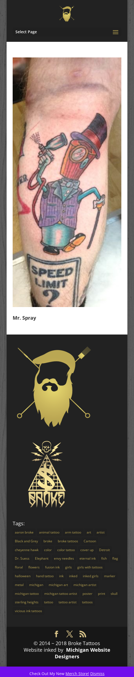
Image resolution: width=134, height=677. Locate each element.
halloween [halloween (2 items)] (23, 576)
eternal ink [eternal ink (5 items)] (88, 558)
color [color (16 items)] (48, 550)
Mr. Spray (24, 317)
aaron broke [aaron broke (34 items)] (24, 532)
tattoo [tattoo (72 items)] (48, 602)
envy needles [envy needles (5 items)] (64, 558)
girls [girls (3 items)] (68, 567)
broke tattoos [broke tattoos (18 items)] (68, 541)
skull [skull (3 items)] (114, 593)
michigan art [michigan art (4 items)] (58, 584)
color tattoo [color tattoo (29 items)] (66, 550)
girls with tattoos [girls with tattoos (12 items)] (90, 567)
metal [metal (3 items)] (19, 584)
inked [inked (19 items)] (73, 576)
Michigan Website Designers (82, 653)
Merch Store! (77, 673)
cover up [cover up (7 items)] (87, 550)
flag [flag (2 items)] (115, 558)
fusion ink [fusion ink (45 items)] (52, 567)
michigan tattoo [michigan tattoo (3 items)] (27, 593)
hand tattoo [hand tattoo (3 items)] (45, 576)
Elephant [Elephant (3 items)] (41, 558)
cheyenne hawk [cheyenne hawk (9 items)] (27, 550)
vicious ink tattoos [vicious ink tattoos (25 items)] (28, 611)
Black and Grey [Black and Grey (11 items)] (26, 541)
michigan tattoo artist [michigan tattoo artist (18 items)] (60, 593)
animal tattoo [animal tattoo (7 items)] (49, 532)
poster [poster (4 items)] (87, 593)
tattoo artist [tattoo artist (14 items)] (67, 602)
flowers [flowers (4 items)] (34, 567)
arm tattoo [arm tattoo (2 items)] (73, 532)
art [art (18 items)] (89, 532)
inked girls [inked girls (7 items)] (91, 576)
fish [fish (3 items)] (104, 558)
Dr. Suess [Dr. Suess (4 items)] (22, 558)
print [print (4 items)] (101, 593)
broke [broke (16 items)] (47, 541)
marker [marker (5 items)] (109, 576)
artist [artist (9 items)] (101, 532)
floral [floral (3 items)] (19, 567)
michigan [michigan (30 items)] (36, 584)
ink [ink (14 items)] (61, 576)
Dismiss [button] (97, 673)
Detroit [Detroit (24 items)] (104, 550)
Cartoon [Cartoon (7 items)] (90, 541)
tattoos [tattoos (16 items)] (87, 602)
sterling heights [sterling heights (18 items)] (27, 602)
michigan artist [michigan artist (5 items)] (84, 584)
